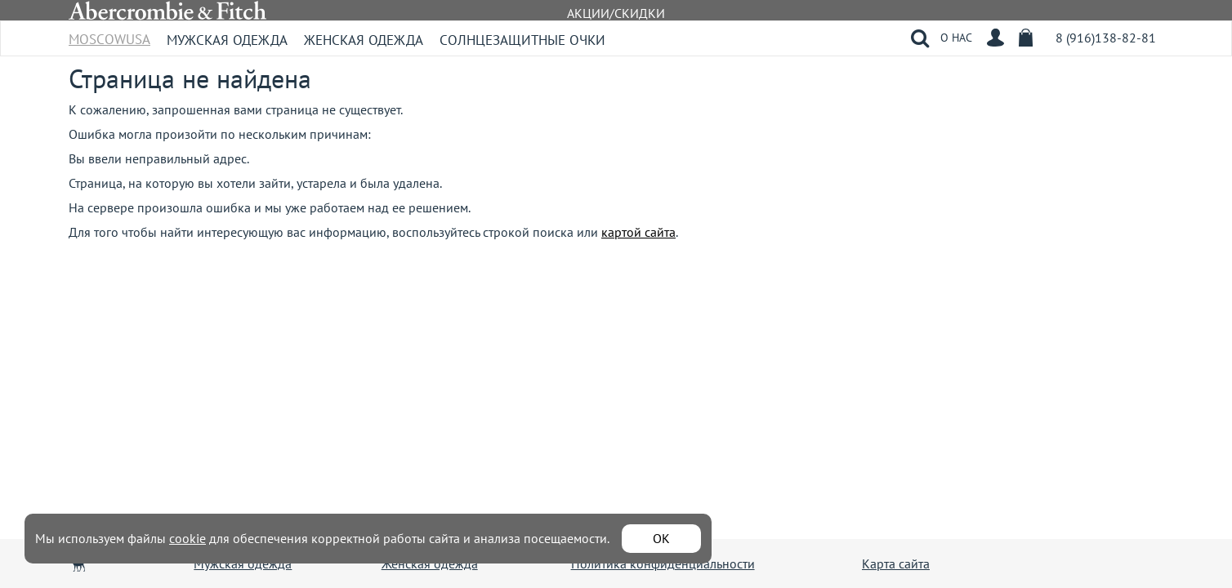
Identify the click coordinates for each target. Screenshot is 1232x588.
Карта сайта (896, 563)
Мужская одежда (227, 40)
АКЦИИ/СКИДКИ (616, 13)
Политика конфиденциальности (663, 563)
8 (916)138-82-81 (1106, 37)
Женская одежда (363, 40)
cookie (187, 538)
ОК (661, 538)
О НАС (956, 37)
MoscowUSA (109, 34)
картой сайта (638, 232)
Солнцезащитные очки (522, 40)
